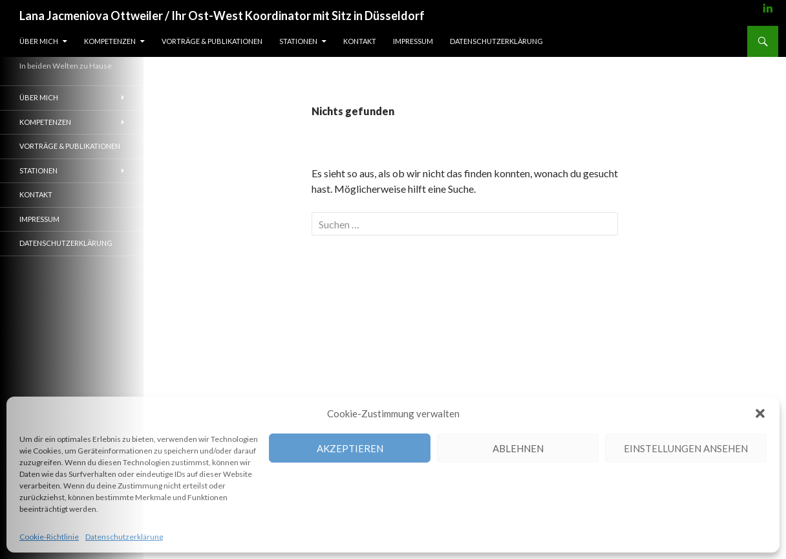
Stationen (298, 41)
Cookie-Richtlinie (49, 537)
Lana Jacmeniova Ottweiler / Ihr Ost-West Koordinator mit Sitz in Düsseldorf (222, 15)
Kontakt (359, 41)
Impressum (413, 41)
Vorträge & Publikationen (212, 41)
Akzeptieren (350, 448)
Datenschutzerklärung (124, 537)
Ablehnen (518, 448)
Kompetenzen (110, 41)
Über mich (38, 41)
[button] (760, 413)
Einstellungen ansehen (686, 448)
